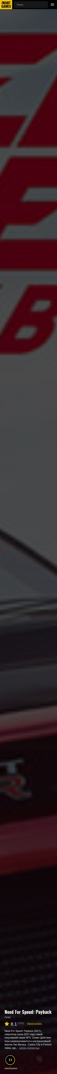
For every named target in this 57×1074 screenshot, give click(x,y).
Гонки (7, 1017)
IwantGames (6, 4)
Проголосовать (34, 1023)
